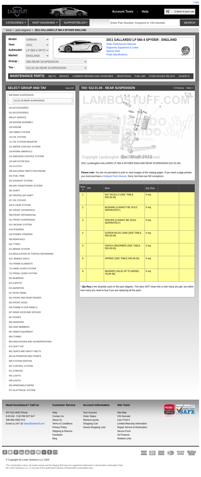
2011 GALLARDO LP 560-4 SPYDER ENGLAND (60, 30)
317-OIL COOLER (17, 200)
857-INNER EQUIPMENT (21, 332)
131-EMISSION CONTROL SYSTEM (26, 156)
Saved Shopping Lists (94, 427)
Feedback (57, 434)
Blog (54, 438)
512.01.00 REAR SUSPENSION (29, 100)
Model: (13, 39)
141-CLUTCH (15, 166)
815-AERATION (16, 288)
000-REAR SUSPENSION (21, 95)
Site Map (121, 412)
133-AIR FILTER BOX (19, 161)
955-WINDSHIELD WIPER (21, 385)
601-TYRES (14, 244)
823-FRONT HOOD (18, 302)
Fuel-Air (140, 76)
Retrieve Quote (91, 420)
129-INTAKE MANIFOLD (20, 151)
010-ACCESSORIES (18, 108)
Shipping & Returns (62, 431)
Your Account (90, 412)
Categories (16, 23)
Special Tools (113, 51)
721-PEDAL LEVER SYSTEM (23, 273)
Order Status (89, 416)
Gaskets (184, 76)
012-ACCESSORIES (18, 112)
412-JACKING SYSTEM (20, 224)
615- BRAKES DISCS (19, 258)
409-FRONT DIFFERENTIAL (22, 215)
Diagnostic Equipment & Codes (122, 47)
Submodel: (15, 49)
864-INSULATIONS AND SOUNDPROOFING (30, 341)
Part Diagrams (44, 23)
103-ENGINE (15, 127)
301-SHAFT (14, 190)
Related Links (124, 438)
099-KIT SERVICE (17, 117)
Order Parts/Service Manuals (121, 44)
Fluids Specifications (116, 54)
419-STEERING (16, 229)
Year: (12, 44)
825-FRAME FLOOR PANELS (23, 307)
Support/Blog (75, 23)
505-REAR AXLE (17, 239)
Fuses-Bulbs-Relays (162, 76)
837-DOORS (15, 317)
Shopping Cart (90, 423)
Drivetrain (124, 76)
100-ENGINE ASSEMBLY (21, 122)
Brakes (64, 76)
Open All (69, 88)
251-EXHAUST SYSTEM (20, 181)
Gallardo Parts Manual (114, 176)
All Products (123, 434)
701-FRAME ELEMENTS (21, 263)
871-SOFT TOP (16, 346)
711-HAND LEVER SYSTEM (22, 268)
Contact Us (58, 416)
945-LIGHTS (15, 380)
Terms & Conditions (62, 423)
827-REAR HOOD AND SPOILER (25, 312)
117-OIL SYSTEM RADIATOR (23, 142)
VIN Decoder (124, 416)
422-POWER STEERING (21, 234)
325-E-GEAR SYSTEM (20, 205)
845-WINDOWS (16, 322)
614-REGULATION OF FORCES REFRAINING (31, 254)
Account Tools (122, 11)
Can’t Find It (123, 420)
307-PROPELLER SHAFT (21, 195)
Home (9, 30)
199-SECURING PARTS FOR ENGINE (27, 171)
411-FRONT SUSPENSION (22, 220)
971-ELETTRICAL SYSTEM (22, 390)
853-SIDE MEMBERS (19, 327)
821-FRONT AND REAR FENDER (25, 298)
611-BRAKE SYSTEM (19, 249)
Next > (190, 88)
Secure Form (124, 431)
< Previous (178, 88)
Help (145, 11)
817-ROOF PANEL (18, 293)
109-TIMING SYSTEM (19, 132)
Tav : (12, 67)
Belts (52, 76)
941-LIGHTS (15, 375)
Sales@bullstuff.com (34, 423)
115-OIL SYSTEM (17, 137)
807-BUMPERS (16, 278)
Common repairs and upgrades (93, 76)
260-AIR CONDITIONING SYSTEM (25, 186)
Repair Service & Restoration (132, 427)
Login (196, 2)
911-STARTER (16, 371)
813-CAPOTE (15, 283)
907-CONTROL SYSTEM (21, 366)
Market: (13, 55)
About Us (57, 420)
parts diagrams (23, 30)
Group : (14, 61)
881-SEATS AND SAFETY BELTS (25, 351)
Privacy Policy (59, 427)
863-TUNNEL (15, 336)
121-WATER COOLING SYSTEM (24, 146)
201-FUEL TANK (17, 176)
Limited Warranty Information (132, 423)
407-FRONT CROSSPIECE (22, 210)
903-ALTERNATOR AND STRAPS (25, 356)
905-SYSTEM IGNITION (20, 361)
